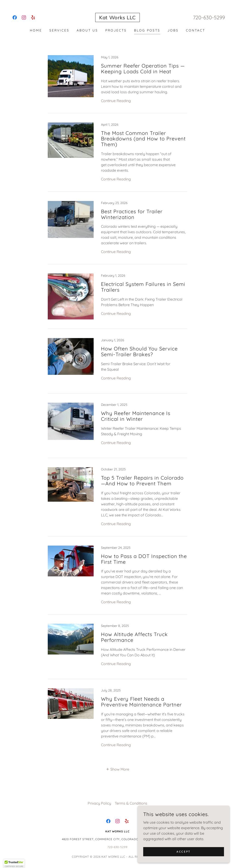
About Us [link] (87, 30)
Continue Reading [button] (116, 100)
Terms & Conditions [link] (131, 803)
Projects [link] (116, 30)
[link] (14, 17)
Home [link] (36, 30)
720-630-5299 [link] (209, 17)
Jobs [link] (173, 30)
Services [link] (59, 30)
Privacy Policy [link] (99, 803)
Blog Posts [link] (147, 30)
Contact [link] (195, 30)
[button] (117, 768)
